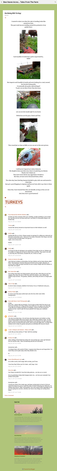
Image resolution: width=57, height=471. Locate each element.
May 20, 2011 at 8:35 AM (14, 255)
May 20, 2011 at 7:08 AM (14, 221)
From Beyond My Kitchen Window (17, 214)
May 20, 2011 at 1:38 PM (14, 334)
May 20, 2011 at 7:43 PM (14, 366)
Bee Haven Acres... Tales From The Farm (20, 2)
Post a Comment (9, 395)
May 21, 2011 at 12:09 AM (15, 378)
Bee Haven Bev (12, 271)
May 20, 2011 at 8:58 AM (14, 267)
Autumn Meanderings (17, 435)
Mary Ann (10, 370)
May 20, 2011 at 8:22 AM (14, 229)
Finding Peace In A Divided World (19, 456)
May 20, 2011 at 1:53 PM (14, 343)
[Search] (40, 2)
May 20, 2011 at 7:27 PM (14, 355)
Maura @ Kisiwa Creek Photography (17, 301)
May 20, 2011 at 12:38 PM (15, 326)
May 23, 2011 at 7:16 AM (14, 392)
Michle (10, 233)
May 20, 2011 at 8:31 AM (14, 244)
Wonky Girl (11, 337)
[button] (5, 18)
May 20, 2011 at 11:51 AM (15, 312)
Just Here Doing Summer (18, 414)
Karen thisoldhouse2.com (15, 359)
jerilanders (11, 316)
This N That (11, 283)
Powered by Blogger (28, 469)
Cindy (9, 248)
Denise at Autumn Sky (14, 259)
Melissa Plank (11, 291)
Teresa (10, 225)
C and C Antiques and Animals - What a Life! (19, 329)
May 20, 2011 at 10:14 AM (15, 288)
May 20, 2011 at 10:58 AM (15, 297)
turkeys (13, 202)
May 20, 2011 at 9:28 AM (14, 280)
